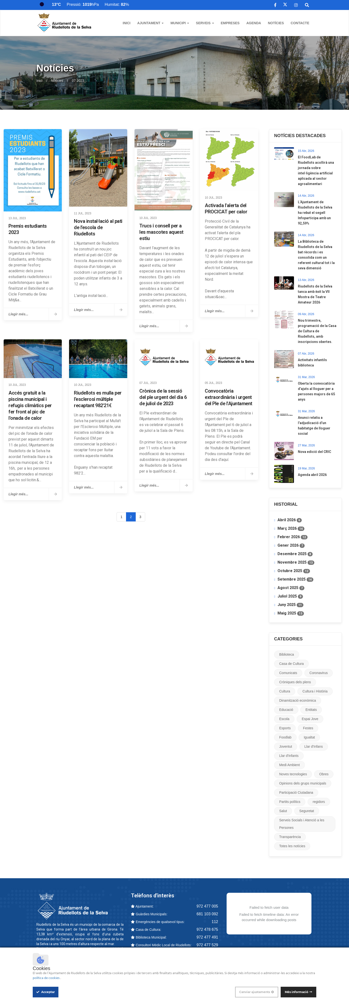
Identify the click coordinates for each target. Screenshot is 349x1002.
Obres (323, 774)
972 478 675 (207, 929)
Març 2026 (291, 528)
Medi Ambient (289, 765)
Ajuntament (150, 23)
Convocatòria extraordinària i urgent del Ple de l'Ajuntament (228, 397)
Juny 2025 (290, 604)
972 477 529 (207, 945)
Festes (308, 728)
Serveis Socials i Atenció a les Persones (301, 824)
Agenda (253, 23)
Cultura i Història (314, 691)
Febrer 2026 (293, 537)
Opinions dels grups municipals (302, 783)
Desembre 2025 (295, 553)
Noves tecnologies (293, 774)
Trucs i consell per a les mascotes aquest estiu (161, 232)
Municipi (179, 23)
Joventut (285, 746)
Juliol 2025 (290, 596)
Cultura (284, 691)
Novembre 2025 (296, 562)
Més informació (296, 992)
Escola (284, 719)
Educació (286, 710)
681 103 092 (207, 914)
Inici (126, 23)
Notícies (276, 23)
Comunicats (288, 673)
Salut (283, 811)
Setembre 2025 (295, 579)
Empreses (230, 23)
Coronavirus (318, 673)
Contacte (300, 23)
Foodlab (285, 737)
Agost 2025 (291, 587)
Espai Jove (310, 719)
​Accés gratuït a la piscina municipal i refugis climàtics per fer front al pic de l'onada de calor (30, 405)
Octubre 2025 (294, 570)
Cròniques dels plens (295, 682)
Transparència (290, 837)
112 (215, 922)
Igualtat (309, 737)
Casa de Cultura (291, 664)
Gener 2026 (291, 545)
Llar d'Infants (289, 756)
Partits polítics (289, 802)
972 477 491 (207, 937)
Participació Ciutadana (296, 792)
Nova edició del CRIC (314, 452)
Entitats (311, 710)
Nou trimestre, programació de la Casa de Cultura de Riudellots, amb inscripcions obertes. (317, 331)
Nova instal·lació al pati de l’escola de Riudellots (98, 227)
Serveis (205, 23)
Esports (285, 728)
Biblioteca (286, 654)
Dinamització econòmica (297, 700)
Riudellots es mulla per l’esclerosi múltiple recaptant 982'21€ (98, 399)
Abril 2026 (290, 520)
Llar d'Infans (313, 746)
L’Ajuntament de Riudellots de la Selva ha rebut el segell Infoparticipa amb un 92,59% (315, 212)
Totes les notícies (292, 846)
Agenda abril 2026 (312, 475)
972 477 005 (207, 906)
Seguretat (306, 811)
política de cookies (46, 978)
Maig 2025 (291, 613)
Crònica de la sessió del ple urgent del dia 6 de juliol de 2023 (163, 397)
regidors (319, 802)
